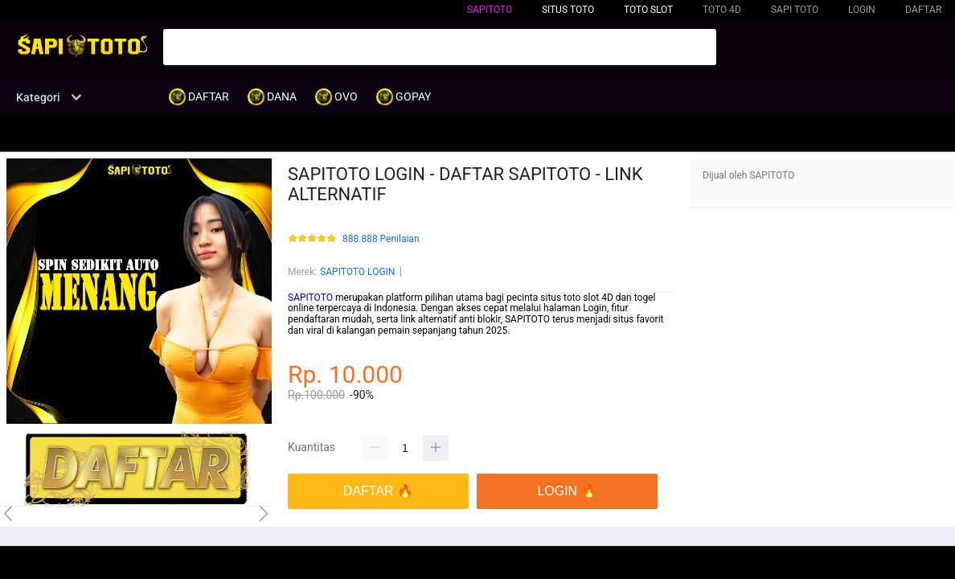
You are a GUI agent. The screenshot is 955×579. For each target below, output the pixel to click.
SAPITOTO (489, 9)
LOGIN (861, 9)
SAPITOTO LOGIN (357, 271)
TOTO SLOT (648, 9)
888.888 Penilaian (381, 239)
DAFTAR (923, 9)
